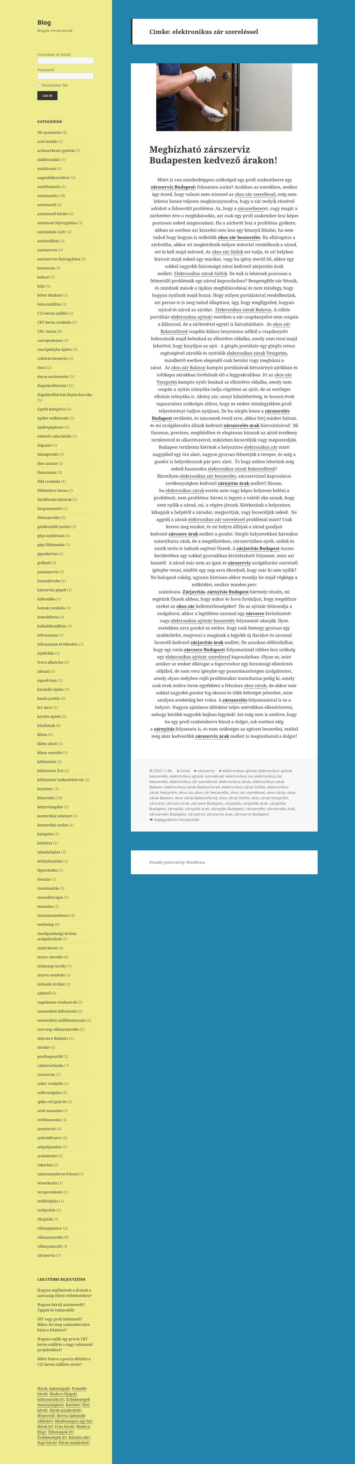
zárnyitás (175, 808)
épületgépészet (50, 427)
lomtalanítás (48, 888)
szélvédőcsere (49, 1137)
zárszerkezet (251, 208)
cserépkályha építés (54, 349)
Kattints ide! (79, 1437)
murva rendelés (51, 975)
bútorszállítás (49, 304)
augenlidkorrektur (53, 177)
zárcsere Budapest (207, 803)
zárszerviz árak (220, 814)
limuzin (43, 879)
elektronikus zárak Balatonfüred (241, 469)
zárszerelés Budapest (167, 814)
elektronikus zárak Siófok (243, 787)
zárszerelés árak (281, 808)
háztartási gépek (51, 589)
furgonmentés (49, 508)
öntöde (43, 1047)
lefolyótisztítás (49, 861)
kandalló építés (50, 689)
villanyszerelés (50, 1237)
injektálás (45, 653)
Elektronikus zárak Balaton (243, 310)
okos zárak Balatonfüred (196, 797)
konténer (45, 788)
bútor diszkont (49, 295)
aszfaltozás (46, 168)
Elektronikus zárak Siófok (200, 273)
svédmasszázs (49, 1119)
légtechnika (47, 870)
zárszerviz (46, 1255)
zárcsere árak (177, 803)
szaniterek (46, 1128)
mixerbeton (47, 947)
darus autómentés (53, 376)
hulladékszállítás (51, 626)
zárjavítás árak (255, 803)
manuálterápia (50, 897)
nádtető (44, 993)
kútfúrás (44, 843)
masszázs (45, 906)
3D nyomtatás (49, 132)
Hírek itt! (45, 1426)
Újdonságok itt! (61, 1431)
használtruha (48, 580)
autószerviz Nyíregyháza (58, 259)
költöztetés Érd (50, 770)
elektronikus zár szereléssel (216, 519)
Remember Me (55, 85)
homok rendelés (51, 608)
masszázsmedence (53, 915)
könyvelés (46, 797)
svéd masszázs (49, 1110)
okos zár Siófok (227, 252)
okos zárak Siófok (234, 797)
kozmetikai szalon (52, 825)
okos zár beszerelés (212, 792)
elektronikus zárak (185, 490)
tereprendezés (50, 1192)
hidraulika (46, 598)
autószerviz (47, 250)
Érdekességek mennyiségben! (63, 1402)
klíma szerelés (49, 752)
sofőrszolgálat (49, 1092)
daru (41, 367)
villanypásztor (49, 1228)
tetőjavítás (46, 1210)
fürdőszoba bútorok (54, 499)
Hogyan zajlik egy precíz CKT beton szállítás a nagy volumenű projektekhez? (65, 1344)
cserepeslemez (50, 340)
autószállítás (48, 240)
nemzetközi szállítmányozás (61, 1020)
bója (41, 286)
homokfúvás (47, 617)
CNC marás (46, 331)
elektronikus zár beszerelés (208, 476)
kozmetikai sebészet (54, 815)
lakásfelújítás (48, 852)
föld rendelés (48, 481)
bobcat (43, 277)
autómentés (47, 195)
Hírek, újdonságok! (53, 1388)
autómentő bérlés (52, 213)
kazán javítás (48, 698)
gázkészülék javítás (53, 526)
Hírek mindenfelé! (66, 1410)
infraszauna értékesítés (57, 644)
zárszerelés (255, 808)
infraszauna (47, 635)
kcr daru (44, 707)
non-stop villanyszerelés (58, 1029)
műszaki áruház (51, 984)
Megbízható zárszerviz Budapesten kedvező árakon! (213, 154)
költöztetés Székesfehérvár (60, 779)
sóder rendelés (50, 1083)
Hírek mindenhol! (74, 1442)
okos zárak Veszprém (269, 797)
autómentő (46, 204)
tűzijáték (45, 1219)
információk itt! (50, 1399)
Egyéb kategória (51, 409)
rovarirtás (46, 1074)
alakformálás (48, 159)
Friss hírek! (64, 1426)
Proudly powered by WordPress (177, 862)
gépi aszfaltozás (51, 535)
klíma (42, 734)
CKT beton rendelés (54, 322)
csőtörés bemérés (52, 358)
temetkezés (47, 1183)
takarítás (45, 1164)
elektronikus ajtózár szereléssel (197, 657)
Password (45, 69)
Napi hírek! (47, 1442)
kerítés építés (49, 716)
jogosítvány (47, 680)
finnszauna (46, 472)
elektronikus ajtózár (191, 317)
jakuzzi (43, 671)
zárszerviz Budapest (252, 814)
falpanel (44, 445)
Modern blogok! (63, 1393)
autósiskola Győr (51, 231)
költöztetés (46, 761)
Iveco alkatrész (50, 662)
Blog (44, 22)
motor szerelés (50, 957)
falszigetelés (48, 454)
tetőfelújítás (47, 1201)
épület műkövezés (53, 418)
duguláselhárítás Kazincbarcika (64, 394)
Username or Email (54, 54)
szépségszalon (49, 1146)
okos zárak (255, 685)
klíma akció (47, 743)
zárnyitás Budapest (227, 808)
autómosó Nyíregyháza (57, 222)
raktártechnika (50, 1065)
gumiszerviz (47, 571)
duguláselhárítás (51, 385)
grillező (43, 562)
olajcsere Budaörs (52, 1038)
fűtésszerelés (48, 517)
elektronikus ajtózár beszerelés (203, 621)
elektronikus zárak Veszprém (257, 353)
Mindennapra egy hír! (74, 1421)
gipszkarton (47, 553)
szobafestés (47, 1155)
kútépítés (45, 834)
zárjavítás (233, 803)
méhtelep (45, 924)
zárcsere (156, 803)
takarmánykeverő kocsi (57, 1174)
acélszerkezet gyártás (56, 150)
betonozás (46, 268)
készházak (46, 725)
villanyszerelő (49, 1246)
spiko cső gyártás (52, 1101)
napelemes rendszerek (57, 1002)
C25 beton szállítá (52, 313)
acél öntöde (47, 141)
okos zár (186, 792)
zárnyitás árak (197, 808)
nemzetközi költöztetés (57, 1011)
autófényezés (48, 186)
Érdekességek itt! (52, 1437)
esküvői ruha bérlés (54, 436)
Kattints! (73, 1404)
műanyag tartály (51, 966)
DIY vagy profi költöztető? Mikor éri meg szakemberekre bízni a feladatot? (63, 1324)
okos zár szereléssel (255, 194)
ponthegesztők (49, 1056)
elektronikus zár (261, 447)
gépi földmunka (51, 544)
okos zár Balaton (188, 367)
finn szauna (47, 463)
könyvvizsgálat (50, 806)
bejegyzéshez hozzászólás (176, 819)
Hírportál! (46, 1415)
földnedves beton (52, 490)
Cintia (185, 770)
